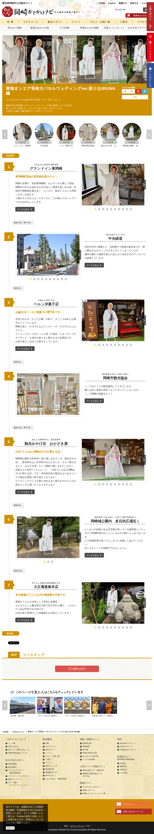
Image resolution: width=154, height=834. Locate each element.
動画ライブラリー (15, 779)
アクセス (48, 763)
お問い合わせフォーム (133, 811)
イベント (48, 753)
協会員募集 (12, 764)
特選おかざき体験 (89, 28)
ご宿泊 (48, 759)
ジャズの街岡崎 (89, 759)
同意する (10, 828)
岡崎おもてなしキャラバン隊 (94, 793)
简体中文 (134, 3)
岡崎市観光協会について (17, 753)
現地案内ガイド (51, 772)
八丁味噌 (64, 28)
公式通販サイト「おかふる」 (150, 75)
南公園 (85, 750)
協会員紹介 (12, 767)
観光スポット (50, 750)
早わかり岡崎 (15, 28)
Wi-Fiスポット (51, 775)
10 (131, 209)
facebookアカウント (128, 743)
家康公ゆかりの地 (39, 28)
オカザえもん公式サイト (92, 787)
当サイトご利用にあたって (18, 750)
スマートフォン (77, 826)
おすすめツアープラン (139, 28)
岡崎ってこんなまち (150, 47)
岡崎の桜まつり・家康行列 (93, 770)
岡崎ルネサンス (89, 790)
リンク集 (11, 743)
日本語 (102, 3)
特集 (47, 743)
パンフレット (129, 804)
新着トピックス (51, 766)
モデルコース (50, 746)
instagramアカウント (128, 750)
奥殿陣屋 (86, 746)
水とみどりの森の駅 (90, 756)
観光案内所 (49, 769)
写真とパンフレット (114, 28)
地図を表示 (77, 668)
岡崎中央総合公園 (90, 753)
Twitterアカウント (127, 746)
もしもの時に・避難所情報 (55, 779)
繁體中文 (123, 3)
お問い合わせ (13, 746)
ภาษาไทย (146, 3)
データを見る (25, 209)
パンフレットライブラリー (18, 776)
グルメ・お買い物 (52, 756)
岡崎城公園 (87, 743)
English (112, 3)
